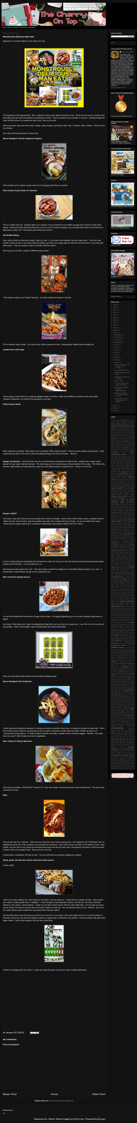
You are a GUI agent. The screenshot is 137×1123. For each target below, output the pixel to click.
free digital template (129, 630)
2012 (114, 410)
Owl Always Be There (121, 516)
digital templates (116, 606)
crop (116, 593)
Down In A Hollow (115, 459)
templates (114, 749)
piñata (125, 704)
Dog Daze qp (131, 457)
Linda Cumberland (122, 491)
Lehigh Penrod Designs (128, 490)
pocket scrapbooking (128, 707)
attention (128, 567)
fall (131, 615)
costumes (127, 590)
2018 (114, 325)
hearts (123, 655)
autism (132, 567)
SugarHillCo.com (115, 541)
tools (128, 752)
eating (120, 612)
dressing (123, 611)
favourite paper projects (124, 618)
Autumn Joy (126, 432)
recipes (132, 718)
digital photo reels (130, 600)
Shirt (124, 530)
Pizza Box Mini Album (121, 524)
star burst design (130, 737)
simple (129, 733)
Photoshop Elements (116, 523)
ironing (112, 668)
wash (127, 765)
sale (124, 721)
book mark (114, 575)
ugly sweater (127, 759)
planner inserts (130, 706)
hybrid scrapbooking (128, 663)
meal (120, 676)
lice (125, 674)
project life (131, 715)
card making (123, 580)
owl (121, 690)
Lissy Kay (129, 491)
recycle (112, 720)
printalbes (127, 712)
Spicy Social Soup (118, 536)
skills (120, 736)
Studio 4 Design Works (122, 539)
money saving (120, 682)
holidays (120, 657)
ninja (133, 685)
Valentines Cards (115, 556)
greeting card (125, 652)
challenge (122, 583)
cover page (114, 592)
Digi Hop (128, 450)
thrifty (120, 750)
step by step (130, 739)
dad (121, 595)
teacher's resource (129, 745)
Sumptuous (125, 541)
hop (117, 658)
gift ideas (131, 651)
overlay (118, 690)
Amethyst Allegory (124, 429)
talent (133, 742)
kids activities (116, 671)
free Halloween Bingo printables (119, 624)
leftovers (122, 674)
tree (124, 757)
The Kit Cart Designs (128, 546)
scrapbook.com (130, 726)
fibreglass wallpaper (120, 620)
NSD (127, 510)
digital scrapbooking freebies (120, 603)
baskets (121, 572)
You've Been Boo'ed (121, 561)
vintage (128, 762)
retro (116, 721)
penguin (126, 699)
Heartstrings (124, 477)
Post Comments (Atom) (61, 1101)
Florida (128, 468)
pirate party (113, 704)
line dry (128, 674)
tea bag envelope (128, 744)
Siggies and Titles (130, 530)
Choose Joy (119, 441)
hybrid (113, 662)
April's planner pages (116, 432)
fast (120, 617)
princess (126, 709)
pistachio (119, 704)
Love (129, 496)
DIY (130, 446)
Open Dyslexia (120, 515)
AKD (116, 424)
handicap (123, 654)
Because (117, 435)
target (118, 744)
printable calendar (115, 710)
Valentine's (131, 555)
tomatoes (124, 752)
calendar (117, 580)
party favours (128, 698)
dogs (122, 609)
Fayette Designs (124, 463)
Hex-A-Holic (128, 479)
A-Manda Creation (121, 423)
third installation (114, 750)
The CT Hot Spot (122, 542)
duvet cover (131, 611)
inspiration (125, 667)
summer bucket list (129, 741)
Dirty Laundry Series (116, 456)
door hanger (126, 609)
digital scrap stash (115, 601)
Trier (129, 552)
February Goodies (125, 465)
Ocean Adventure (115, 513)
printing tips (114, 715)
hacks (130, 652)
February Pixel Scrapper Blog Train (124, 467)
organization (114, 690)
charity (132, 583)
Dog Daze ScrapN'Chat (121, 457)
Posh (133, 524)
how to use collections (129, 660)
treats (121, 757)
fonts (116, 622)
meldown (123, 676)
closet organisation (129, 586)
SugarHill (132, 539)
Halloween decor (115, 477)
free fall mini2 (114, 632)
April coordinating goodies (120, 430)
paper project (117, 696)
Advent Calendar (121, 424)
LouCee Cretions (122, 496)
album (128, 564)
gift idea (127, 651)
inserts (119, 666)
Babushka (131, 432)
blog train (131, 573)
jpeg (127, 668)
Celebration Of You (129, 440)
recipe (127, 718)
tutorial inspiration (115, 759)
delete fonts (114, 598)
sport (117, 737)
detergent (132, 598)
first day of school (129, 620)
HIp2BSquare (124, 476)
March (117, 357)
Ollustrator (78, 1119)
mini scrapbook (122, 681)
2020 (114, 320)
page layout (114, 692)
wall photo (119, 765)
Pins (133, 523)
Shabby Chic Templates (116, 530)
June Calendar (124, 485)
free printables (117, 640)
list (130, 674)
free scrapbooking (125, 641)
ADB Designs (130, 423)
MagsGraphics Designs (117, 502)
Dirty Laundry (130, 454)
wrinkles (130, 768)
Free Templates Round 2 (121, 370)
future (125, 649)
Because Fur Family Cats (125, 435)
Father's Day (115, 464)
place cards (114, 706)
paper (115, 693)
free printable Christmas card (127, 635)
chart (112, 584)
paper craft (114, 695)
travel (130, 755)
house (122, 658)
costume (123, 590)
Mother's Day (131, 509)
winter (132, 766)
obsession (123, 687)
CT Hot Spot (131, 438)
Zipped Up (131, 561)
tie (127, 750)
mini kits (130, 679)
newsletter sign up (127, 685)
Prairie (125, 526)
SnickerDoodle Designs (117, 535)
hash (129, 654)
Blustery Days (125, 436)
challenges (127, 583)
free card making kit (119, 627)
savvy (112, 723)
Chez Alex (113, 441)
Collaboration (119, 444)
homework (113, 658)
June (116, 350)
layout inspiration (129, 673)
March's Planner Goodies (125, 504)
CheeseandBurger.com (32, 564)
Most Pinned (124, 509)
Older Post (98, 1094)
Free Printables (88, 915)
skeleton (116, 736)
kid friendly (113, 670)
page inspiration (129, 690)
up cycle (113, 760)
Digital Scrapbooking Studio (122, 453)
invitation (132, 666)
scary (116, 723)
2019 (114, 322)
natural (120, 684)
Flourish (132, 468)
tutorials (122, 759)
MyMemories (121, 510)
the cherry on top (128, 749)
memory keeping (130, 676)
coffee (117, 589)
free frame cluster (122, 632)
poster (112, 709)
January (117, 362)
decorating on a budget (128, 597)
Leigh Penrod (114, 491)
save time (131, 721)
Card (112, 440)
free (132, 622)
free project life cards (126, 640)
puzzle (123, 716)
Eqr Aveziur (120, 460)
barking (113, 572)
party (123, 698)
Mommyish (118, 509)
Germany (119, 471)
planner (124, 706)
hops (120, 658)
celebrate (116, 583)
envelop (120, 614)
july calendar (131, 668)
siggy (126, 733)
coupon (132, 590)
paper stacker (114, 698)
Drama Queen (123, 459)
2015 (114, 332)
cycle (119, 595)
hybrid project (118, 663)
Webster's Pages (123, 558)
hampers (118, 654)
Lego (120, 490)
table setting (126, 742)
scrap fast (120, 724)
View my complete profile (118, 87)
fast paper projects (126, 617)
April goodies (131, 430)
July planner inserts (115, 485)
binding (130, 572)
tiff (129, 750)
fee (131, 618)
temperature (122, 747)
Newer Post (10, 1094)
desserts (126, 598)
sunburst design (115, 742)
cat (118, 581)
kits (122, 671)
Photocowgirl (130, 521)
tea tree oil (120, 745)
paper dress (121, 695)
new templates (114, 685)
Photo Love (124, 521)
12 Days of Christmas (120, 420)
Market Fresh (119, 506)
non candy (118, 687)
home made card (130, 657)
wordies (122, 768)
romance (120, 721)
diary (117, 600)
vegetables (121, 762)
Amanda (117, 429)
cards (116, 581)
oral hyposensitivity (123, 688)
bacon (112, 570)
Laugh (116, 490)
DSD (133, 446)
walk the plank (119, 763)
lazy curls (118, 674)
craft (126, 592)
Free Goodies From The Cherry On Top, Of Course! (121, 400)
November (118, 337)
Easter (129, 459)
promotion (113, 716)
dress (112, 611)
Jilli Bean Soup (121, 484)
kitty (125, 671)
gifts (112, 652)
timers (116, 752)
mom (115, 682)
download (132, 609)
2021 (114, 317)
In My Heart (129, 481)
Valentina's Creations (121, 555)
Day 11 (118, 449)
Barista (112, 433)
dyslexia (113, 612)
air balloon (123, 564)
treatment (116, 757)
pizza (122, 704)
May (116, 352)
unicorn (132, 759)
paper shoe (131, 696)
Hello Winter (122, 479)
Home (54, 1094)
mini (123, 678)
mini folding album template (121, 679)
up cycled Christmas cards (126, 760)
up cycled (117, 760)
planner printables (115, 707)
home (124, 657)
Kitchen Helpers (119, 381)
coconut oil (113, 589)
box (124, 576)
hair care (113, 654)
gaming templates (118, 651)
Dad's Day (113, 447)
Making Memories (129, 502)
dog (119, 609)
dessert (121, 598)
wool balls (113, 768)
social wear (126, 736)
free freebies (129, 632)
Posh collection (115, 526)
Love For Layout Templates (122, 497)
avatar (117, 569)
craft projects (131, 592)
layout (123, 673)
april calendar (119, 567)
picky (120, 702)
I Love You (121, 481)
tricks (127, 757)
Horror (116, 481)
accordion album (115, 562)
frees (126, 647)
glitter (115, 652)
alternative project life (124, 566)
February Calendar (115, 465)
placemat (119, 706)
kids (112, 671)
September (118, 342)
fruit (122, 649)
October (117, 340)
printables (121, 712)
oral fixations (129, 687)
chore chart (118, 586)
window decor (127, 766)
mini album (128, 678)
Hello (117, 479)
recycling (117, 720)
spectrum (113, 737)
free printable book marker (118, 637)
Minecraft (120, 507)
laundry (119, 673)
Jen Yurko (128, 482)
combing (126, 589)
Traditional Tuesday (122, 552)
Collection (125, 444)
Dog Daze (125, 456)
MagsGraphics (130, 501)
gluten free (119, 652)
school (128, 723)
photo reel (116, 701)
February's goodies (115, 468)
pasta (122, 699)
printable (131, 709)
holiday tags (114, 657)
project (125, 715)
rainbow (123, 718)
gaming (128, 649)
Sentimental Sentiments (117, 529)
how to (126, 658)
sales (127, 721)
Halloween (131, 476)
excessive (128, 615)
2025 (114, 307)
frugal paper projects (116, 649)
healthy (112, 655)
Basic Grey (118, 433)
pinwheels (128, 702)
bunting (113, 580)
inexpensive (123, 665)
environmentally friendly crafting (118, 615)
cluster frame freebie (128, 587)
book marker (121, 575)
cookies (119, 590)
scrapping (118, 731)
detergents (113, 600)
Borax (117, 438)
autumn (113, 569)
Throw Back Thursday (122, 549)
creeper (113, 593)
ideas (117, 665)
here (90, 467)
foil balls (113, 622)
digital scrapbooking (127, 601)
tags (130, 742)
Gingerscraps (124, 473)
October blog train (124, 513)
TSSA (132, 541)
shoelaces (118, 733)
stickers (113, 741)
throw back (124, 750)
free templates (122, 645)
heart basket (118, 655)
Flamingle (123, 468)
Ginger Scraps (126, 471)
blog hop (125, 573)
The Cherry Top (123, 544)
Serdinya (126, 529)
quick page (131, 717)
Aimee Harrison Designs (118, 426)
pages (127, 692)
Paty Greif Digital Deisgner (121, 520)
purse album (119, 716)
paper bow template (129, 693)
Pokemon (129, 524)
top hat (132, 752)
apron (124, 567)
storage (117, 741)
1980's (127, 420)
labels (127, 671)
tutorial (131, 757)
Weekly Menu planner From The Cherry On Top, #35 (121, 394)
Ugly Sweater (126, 553)
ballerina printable (119, 570)
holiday (132, 655)
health (132, 654)
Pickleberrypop (127, 523)
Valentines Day (124, 556)
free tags (128, 643)
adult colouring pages (124, 562)
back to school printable (128, 569)
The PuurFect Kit (115, 547)
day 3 (123, 595)
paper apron (121, 693)
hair (133, 652)
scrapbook (131, 724)
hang (126, 654)
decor (129, 595)
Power (121, 526)
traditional (113, 754)
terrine (119, 749)
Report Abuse (116, 296)
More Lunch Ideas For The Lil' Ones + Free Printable (122, 366)
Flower (112, 470)
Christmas (126, 441)
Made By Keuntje (127, 499)
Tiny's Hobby (127, 550)
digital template (130, 605)
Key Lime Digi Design (117, 487)
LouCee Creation (122, 495)
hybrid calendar (120, 662)
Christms (113, 444)
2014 (114, 405)
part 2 (120, 698)
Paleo (117, 518)
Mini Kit (126, 507)
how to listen (120, 660)
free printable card (120, 638)
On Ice (130, 513)
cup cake (119, 593)
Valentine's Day (51, 915)
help (127, 655)
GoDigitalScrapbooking (123, 474)
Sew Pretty (131, 529)
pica (117, 702)
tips (120, 752)
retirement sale (130, 720)
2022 (114, 315)
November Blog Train (126, 512)
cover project (121, 592)
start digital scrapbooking (118, 739)
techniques (113, 747)
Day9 (121, 449)
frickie (129, 647)
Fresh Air (123, 470)
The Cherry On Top (127, 52)
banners (132, 570)
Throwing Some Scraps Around (122, 549)
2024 (114, 310)
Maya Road (128, 506)
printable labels (125, 710)
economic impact (127, 612)
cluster (113, 587)
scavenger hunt (122, 723)
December (118, 334)
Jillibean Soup (128, 484)
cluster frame (119, 587)
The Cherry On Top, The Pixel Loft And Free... (121, 384)
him (129, 655)
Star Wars (115, 538)
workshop (126, 768)
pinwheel (124, 702)
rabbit (119, 718)
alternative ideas (115, 566)
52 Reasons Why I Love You (125, 421)
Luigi (118, 499)
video (125, 762)
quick (127, 716)
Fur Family (129, 470)
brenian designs (121, 578)
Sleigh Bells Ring (129, 533)
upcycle (116, 762)
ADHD (112, 424)
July (116, 347)
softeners (132, 736)
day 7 (126, 595)
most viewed (127, 682)
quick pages (114, 718)
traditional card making (122, 754)
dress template (117, 611)
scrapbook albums (117, 726)
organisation (131, 688)
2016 (114, 330)
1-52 (114, 420)
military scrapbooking (116, 678)
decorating (120, 597)
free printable (115, 635)
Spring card (126, 536)
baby (120, 569)
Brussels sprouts (123, 438)
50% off (117, 421)
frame (122, 622)
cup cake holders (126, 593)
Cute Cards (117, 446)
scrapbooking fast (121, 730)
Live (131, 493)
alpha (133, 564)
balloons (127, 570)
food (119, 622)
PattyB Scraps (127, 518)
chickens (127, 584)
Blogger (102, 1119)
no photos (113, 687)
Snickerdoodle (127, 535)
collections (121, 589)
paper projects (124, 696)
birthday (121, 573)
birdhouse (116, 573)
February (117, 360)
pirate (132, 702)
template (131, 747)
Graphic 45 (117, 476)
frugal (132, 647)
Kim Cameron (127, 487)
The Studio (123, 547)
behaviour (125, 572)
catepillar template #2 (124, 581)
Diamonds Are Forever (120, 450)
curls (116, 595)
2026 (114, 305)
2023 (114, 312)
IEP (125, 481)
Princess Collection (119, 527)
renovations (123, 720)
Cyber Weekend (124, 446)
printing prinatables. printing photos (126, 713)
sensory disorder (125, 731)
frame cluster (127, 622)
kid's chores (119, 670)
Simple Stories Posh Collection (118, 532)
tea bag (121, 744)
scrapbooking (117, 728)
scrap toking (126, 724)
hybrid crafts (127, 662)
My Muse (114, 510)
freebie (114, 647)
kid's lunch (131, 670)
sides (123, 733)
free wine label (130, 645)
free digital (123, 629)
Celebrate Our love (119, 440)
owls (124, 690)
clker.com (87, 624)
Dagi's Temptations (122, 448)
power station (118, 709)
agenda (117, 564)
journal (116, 668)
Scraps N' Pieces (129, 527)
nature (124, 684)
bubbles (128, 578)
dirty (127, 608)
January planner (121, 482)
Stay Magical (121, 538)
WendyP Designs (119, 559)
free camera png (127, 626)
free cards (128, 627)
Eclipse (115, 460)
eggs (116, 614)
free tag (123, 643)
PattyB (121, 518)
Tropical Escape (118, 553)
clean (122, 586)
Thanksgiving (114, 542)
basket (116, 572)
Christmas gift (130, 443)
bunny (132, 578)
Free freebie (118, 470)
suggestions (122, 741)
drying (126, 611)
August (117, 345)
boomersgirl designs (117, 576)
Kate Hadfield (131, 485)
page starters (121, 692)
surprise (121, 742)
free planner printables (129, 634)
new (127, 684)
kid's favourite (125, 670)
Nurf (133, 512)
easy (117, 612)
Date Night (68, 915)
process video (120, 715)
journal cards (121, 668)
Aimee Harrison (130, 424)
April (116, 355)
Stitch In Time (128, 538)
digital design (122, 600)
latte (116, 673)
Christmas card (122, 443)
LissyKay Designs (124, 493)
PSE (115, 518)
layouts (113, 674)
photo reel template (124, 701)
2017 (114, 327)
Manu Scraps (114, 504)
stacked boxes (122, 737)
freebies (121, 647)
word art (118, 768)
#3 (111, 420)
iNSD (112, 665)
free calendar (119, 626)
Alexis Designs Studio (121, 427)
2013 (114, 408)
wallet (124, 765)
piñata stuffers (130, 704)
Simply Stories (119, 533)
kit (120, 671)
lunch (133, 674)
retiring (112, 721)
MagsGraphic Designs (118, 501)
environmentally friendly (128, 614)
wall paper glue (128, 763)
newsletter (120, 685)
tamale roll (113, 744)
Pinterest (113, 524)
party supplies (117, 699)
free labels (120, 634)
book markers (130, 575)
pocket (121, 707)
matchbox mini (114, 676)
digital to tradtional (126, 606)
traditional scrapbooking (121, 755)
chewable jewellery (119, 584)
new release (131, 684)
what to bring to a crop (118, 766)
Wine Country (127, 559)
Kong (124, 488)
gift (123, 651)
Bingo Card (118, 436)
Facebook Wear (130, 462)
